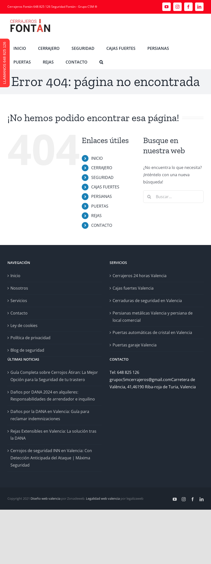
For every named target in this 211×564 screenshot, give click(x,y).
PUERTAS (99, 206)
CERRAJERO (101, 167)
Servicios (18, 300)
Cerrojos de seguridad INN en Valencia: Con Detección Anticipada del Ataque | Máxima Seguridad (51, 458)
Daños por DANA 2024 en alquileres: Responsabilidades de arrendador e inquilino (52, 395)
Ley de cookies (24, 325)
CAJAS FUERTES (105, 187)
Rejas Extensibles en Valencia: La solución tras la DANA (53, 434)
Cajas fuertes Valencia (133, 288)
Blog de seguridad (27, 350)
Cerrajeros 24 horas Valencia (140, 275)
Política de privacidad (30, 337)
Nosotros (19, 288)
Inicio (15, 275)
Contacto (19, 313)
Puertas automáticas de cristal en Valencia (152, 332)
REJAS (96, 215)
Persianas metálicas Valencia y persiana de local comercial (153, 316)
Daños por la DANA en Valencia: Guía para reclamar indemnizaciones (49, 415)
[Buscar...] (173, 196)
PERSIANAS (101, 196)
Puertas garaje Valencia (135, 345)
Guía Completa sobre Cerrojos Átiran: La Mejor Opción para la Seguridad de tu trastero (54, 376)
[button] (101, 62)
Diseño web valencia (45, 498)
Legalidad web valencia (103, 498)
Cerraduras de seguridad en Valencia (147, 300)
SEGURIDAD (102, 177)
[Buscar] (149, 196)
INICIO (97, 158)
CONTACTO (101, 225)
